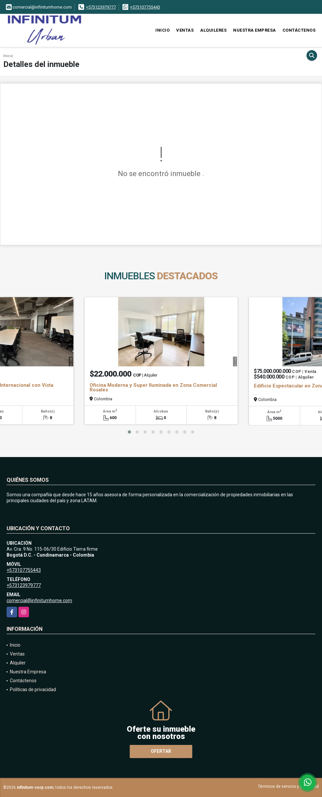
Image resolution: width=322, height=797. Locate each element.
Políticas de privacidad (33, 689)
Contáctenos (299, 30)
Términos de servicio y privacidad (288, 786)
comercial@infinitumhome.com (39, 600)
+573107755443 (145, 7)
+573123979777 (101, 7)
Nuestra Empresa (254, 30)
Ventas (185, 30)
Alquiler (18, 662)
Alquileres (213, 30)
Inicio (162, 30)
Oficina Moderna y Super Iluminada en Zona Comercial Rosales (153, 387)
